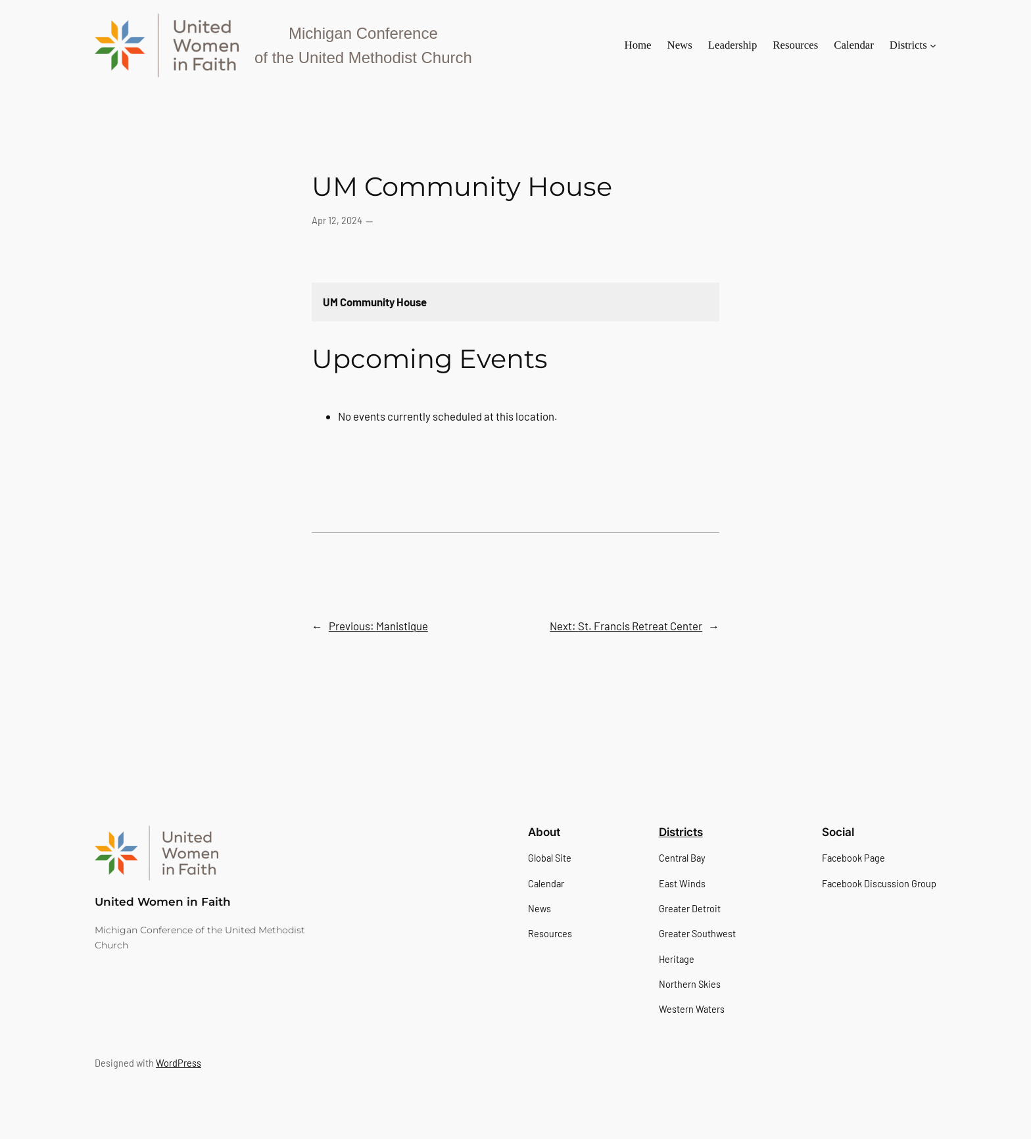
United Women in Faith (163, 901)
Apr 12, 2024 (337, 220)
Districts (681, 832)
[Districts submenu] (933, 45)
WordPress (178, 1063)
